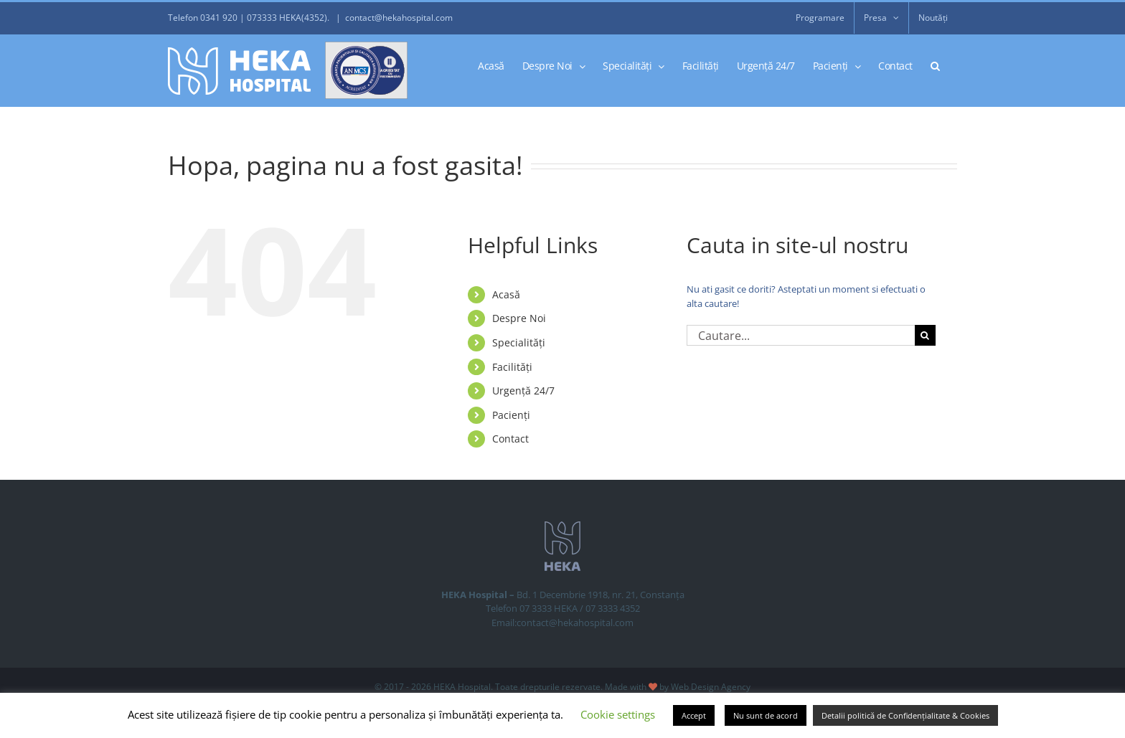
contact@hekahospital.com (399, 17)
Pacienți (511, 415)
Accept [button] (694, 715)
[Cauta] (925, 335)
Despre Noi (519, 318)
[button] (935, 64)
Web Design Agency (710, 687)
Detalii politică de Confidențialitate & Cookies (905, 715)
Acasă (506, 294)
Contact (510, 438)
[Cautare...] (801, 335)
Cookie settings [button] (617, 714)
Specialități (518, 342)
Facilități (512, 367)
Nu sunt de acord (765, 715)
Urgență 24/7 (523, 390)
